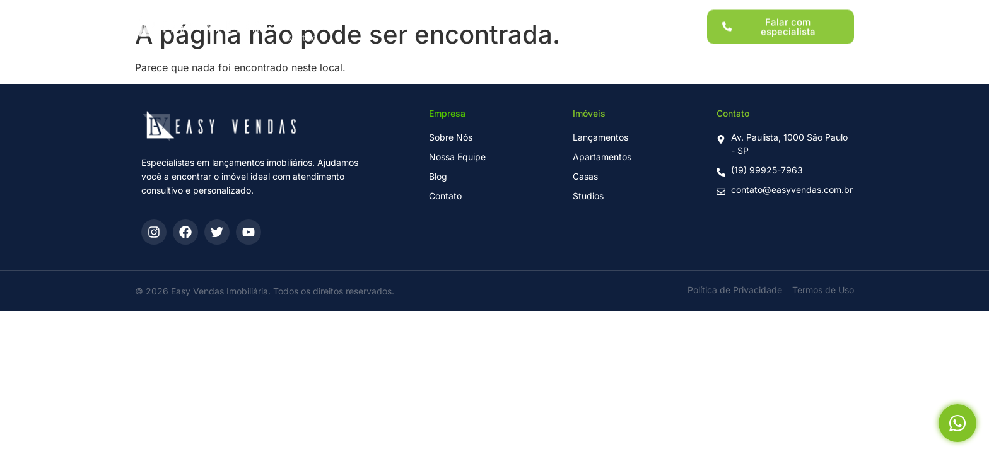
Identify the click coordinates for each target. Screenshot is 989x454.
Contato (301, 31)
